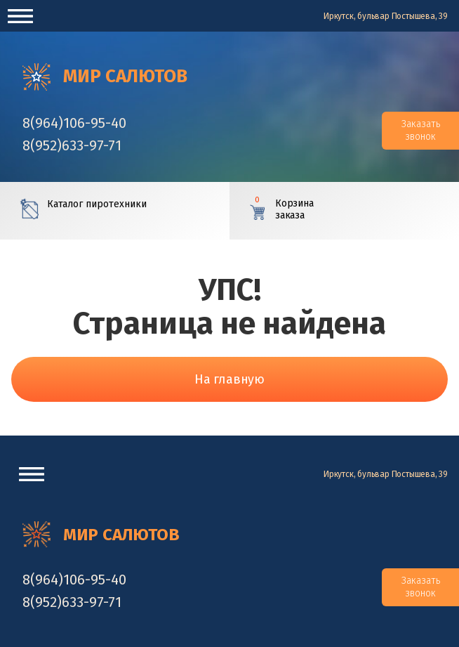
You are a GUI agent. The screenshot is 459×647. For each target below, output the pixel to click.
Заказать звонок (420, 130)
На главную (229, 379)
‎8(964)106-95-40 (74, 123)
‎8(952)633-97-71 (71, 145)
